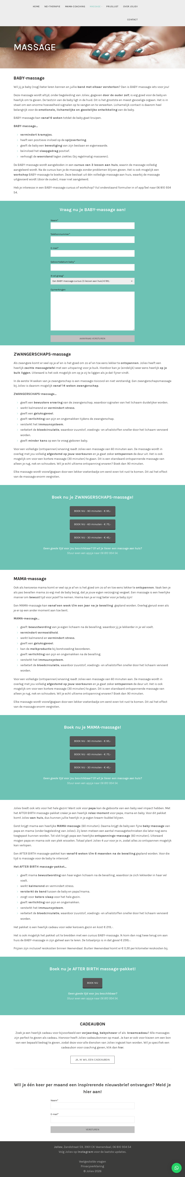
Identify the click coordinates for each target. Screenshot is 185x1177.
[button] (177, 1168)
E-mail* (93, 251)
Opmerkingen (93, 309)
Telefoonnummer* (93, 237)
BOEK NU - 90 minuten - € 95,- (92, 511)
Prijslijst (112, 6)
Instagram (85, 1152)
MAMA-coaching (75, 6)
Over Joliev (130, 6)
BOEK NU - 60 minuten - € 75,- (92, 524)
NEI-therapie (52, 6)
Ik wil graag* (93, 278)
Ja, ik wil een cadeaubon (92, 1059)
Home (36, 6)
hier (120, 1047)
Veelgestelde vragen (92, 1161)
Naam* (93, 223)
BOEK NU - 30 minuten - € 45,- (92, 537)
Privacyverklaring (92, 1166)
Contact (132, 19)
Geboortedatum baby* (93, 264)
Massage (95, 6)
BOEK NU (92, 982)
